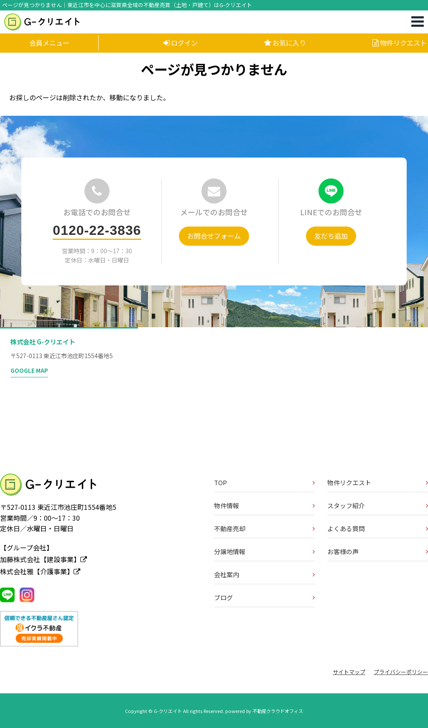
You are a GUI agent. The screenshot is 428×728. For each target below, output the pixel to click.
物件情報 (226, 505)
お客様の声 (343, 551)
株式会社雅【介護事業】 (40, 571)
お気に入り (285, 43)
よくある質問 (346, 528)
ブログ (223, 597)
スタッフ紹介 (346, 505)
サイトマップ (349, 672)
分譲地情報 (229, 551)
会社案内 (226, 574)
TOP (220, 482)
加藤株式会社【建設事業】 (43, 559)
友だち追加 (331, 236)
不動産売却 (229, 528)
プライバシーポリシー (401, 672)
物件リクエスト (399, 43)
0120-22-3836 (97, 230)
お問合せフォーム (214, 236)
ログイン (180, 43)
